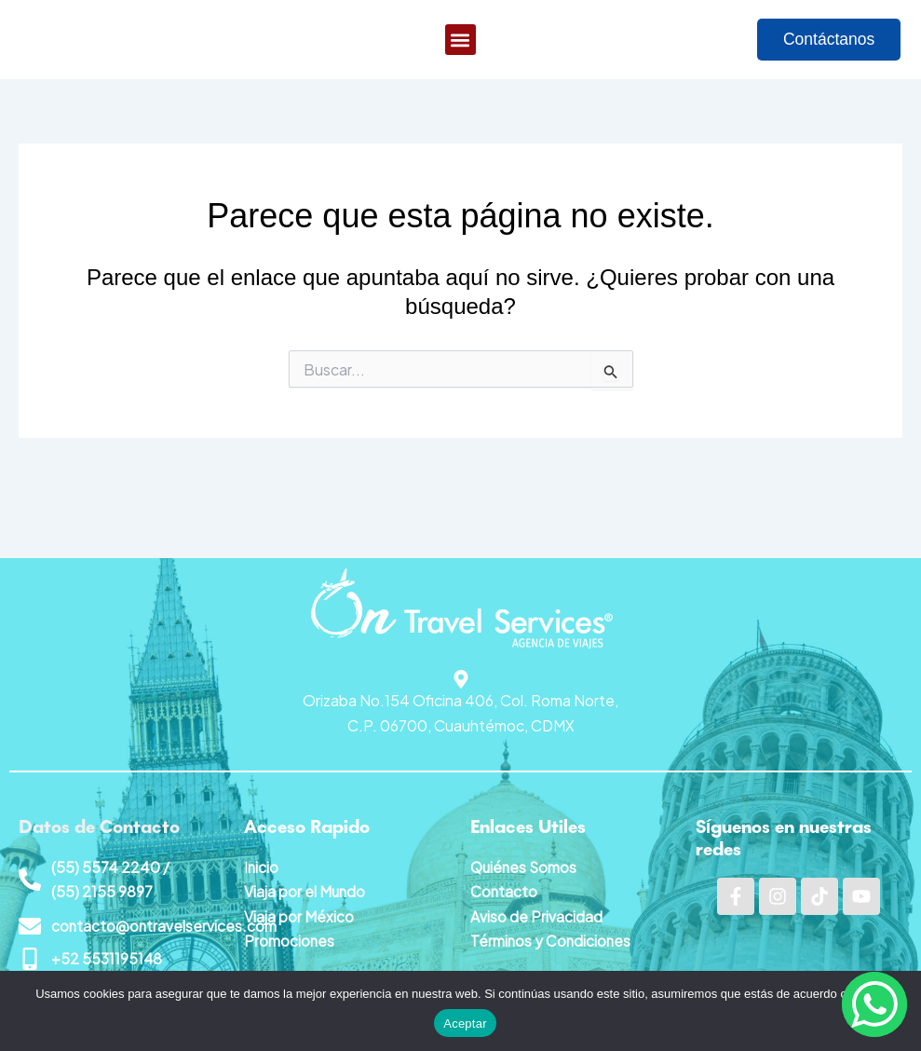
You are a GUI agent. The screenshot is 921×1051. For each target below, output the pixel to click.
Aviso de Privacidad (536, 914)
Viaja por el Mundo (305, 890)
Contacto (504, 890)
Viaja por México (299, 914)
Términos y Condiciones (551, 939)
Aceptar (465, 1024)
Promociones (289, 939)
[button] (460, 42)
